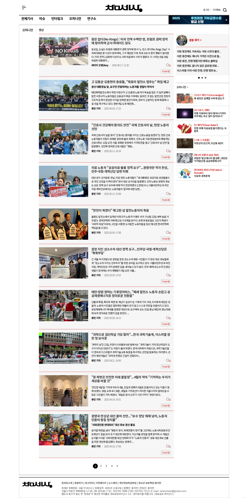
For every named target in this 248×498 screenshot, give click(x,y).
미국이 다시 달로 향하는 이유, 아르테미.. (188, 66)
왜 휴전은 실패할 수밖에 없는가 (211, 97)
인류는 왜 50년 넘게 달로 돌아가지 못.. (187, 56)
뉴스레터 (112, 483)
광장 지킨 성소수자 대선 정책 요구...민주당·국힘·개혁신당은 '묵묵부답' (129, 251)
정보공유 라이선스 (164, 494)
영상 (41, 30)
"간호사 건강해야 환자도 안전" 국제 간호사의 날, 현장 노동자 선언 (130, 127)
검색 (224, 10)
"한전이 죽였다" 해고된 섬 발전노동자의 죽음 (120, 210)
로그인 (206, 10)
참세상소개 (67, 483)
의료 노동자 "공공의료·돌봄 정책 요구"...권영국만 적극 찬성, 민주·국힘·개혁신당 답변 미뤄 (129, 169)
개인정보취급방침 (127, 483)
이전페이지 (101, 483)
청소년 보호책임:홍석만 (149, 483)
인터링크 (57, 18)
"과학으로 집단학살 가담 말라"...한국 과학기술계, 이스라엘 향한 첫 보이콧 (130, 336)
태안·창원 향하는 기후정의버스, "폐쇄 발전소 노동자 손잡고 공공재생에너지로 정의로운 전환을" (130, 294)
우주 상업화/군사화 (189, 40)
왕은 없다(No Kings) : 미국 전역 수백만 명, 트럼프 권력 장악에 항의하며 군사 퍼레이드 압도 (129, 41)
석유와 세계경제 (211, 173)
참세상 (124, 8)
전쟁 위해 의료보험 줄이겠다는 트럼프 (211, 128)
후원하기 (78, 483)
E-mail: (155, 491)
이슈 (42, 18)
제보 (217, 10)
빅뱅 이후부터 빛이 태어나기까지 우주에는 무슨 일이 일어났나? (211, 113)
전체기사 (27, 18)
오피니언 (75, 18)
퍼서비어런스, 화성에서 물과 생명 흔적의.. (189, 61)
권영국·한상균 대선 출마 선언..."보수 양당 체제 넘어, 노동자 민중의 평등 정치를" (129, 418)
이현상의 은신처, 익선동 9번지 (211, 141)
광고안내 (89, 483)
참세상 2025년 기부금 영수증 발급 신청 (199, 19)
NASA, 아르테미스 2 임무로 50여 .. (185, 70)
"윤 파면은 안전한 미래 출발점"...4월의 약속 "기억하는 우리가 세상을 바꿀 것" (130, 379)
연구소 (91, 18)
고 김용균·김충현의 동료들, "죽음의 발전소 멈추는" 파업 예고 (130, 81)
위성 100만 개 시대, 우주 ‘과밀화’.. (185, 51)
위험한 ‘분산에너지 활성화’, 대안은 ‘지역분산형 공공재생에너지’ (211, 158)
